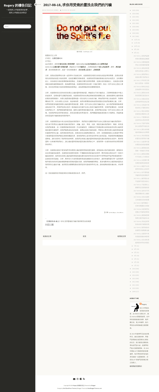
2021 (134, 23)
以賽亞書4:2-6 (57, 58)
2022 (134, 20)
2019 (134, 30)
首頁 (84, 236)
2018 (134, 33)
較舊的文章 (122, 236)
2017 (134, 36)
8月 (135, 53)
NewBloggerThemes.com (95, 388)
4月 (135, 256)
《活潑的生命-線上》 (53, 221)
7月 (135, 246)
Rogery (144, 304)
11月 (135, 43)
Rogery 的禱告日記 (17, 5)
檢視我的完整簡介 (136, 366)
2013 (134, 278)
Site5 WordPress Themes (70, 388)
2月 (135, 262)
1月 (135, 265)
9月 (135, 49)
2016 (134, 269)
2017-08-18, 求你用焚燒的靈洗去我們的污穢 (77, 5)
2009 (134, 292)
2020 (134, 27)
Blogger (93, 385)
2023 (134, 17)
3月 (135, 259)
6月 (135, 249)
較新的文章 (47, 236)
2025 (134, 10)
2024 (134, 14)
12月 (135, 40)
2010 (134, 288)
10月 (135, 46)
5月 (135, 252)
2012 (134, 282)
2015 (134, 272)
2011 (134, 285)
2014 (134, 275)
